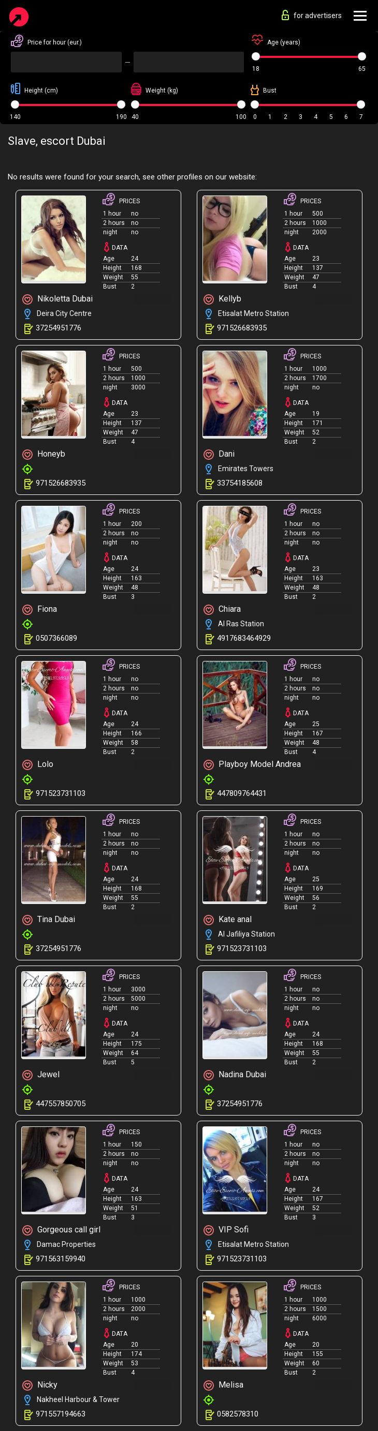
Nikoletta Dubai (57, 299)
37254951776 (58, 328)
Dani (219, 454)
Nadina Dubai (234, 1075)
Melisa (223, 1385)
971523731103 (60, 793)
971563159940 (60, 1258)
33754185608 (240, 483)
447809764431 (242, 793)
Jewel (41, 1075)
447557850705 (60, 1103)
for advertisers (312, 15)
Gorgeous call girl (61, 1230)
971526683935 (242, 328)
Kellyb (222, 299)
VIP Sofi (226, 1230)
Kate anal (227, 919)
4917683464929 (244, 638)
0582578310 (237, 1414)
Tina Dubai (48, 919)
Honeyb (43, 454)
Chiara (222, 609)
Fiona (39, 609)
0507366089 (56, 638)
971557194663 (60, 1414)
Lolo (37, 764)
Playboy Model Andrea (252, 764)
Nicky (39, 1385)
